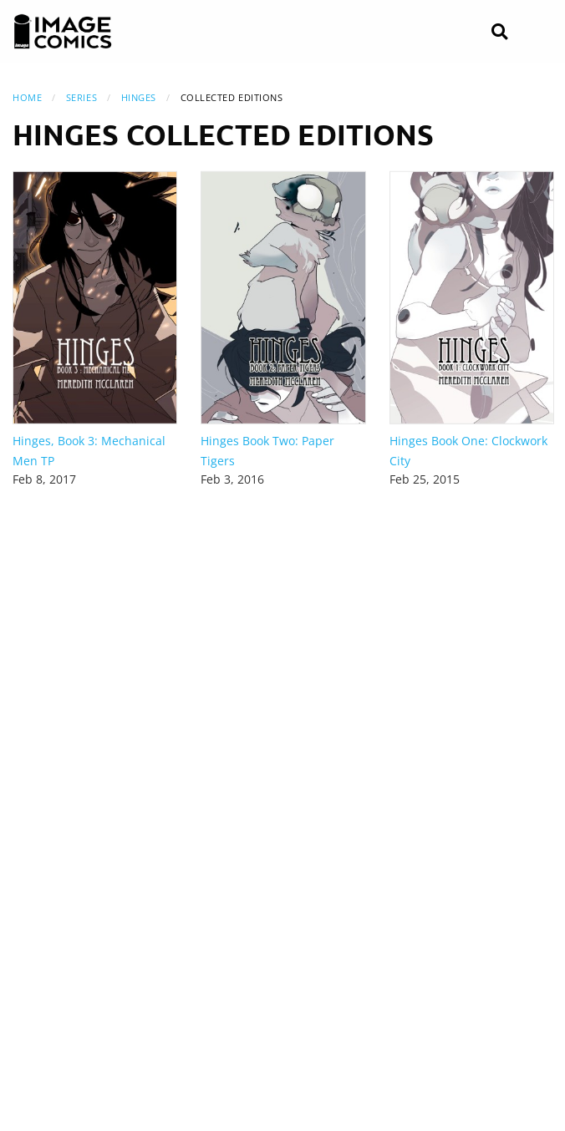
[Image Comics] (63, 31)
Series (81, 97)
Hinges (138, 97)
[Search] (499, 32)
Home (27, 97)
